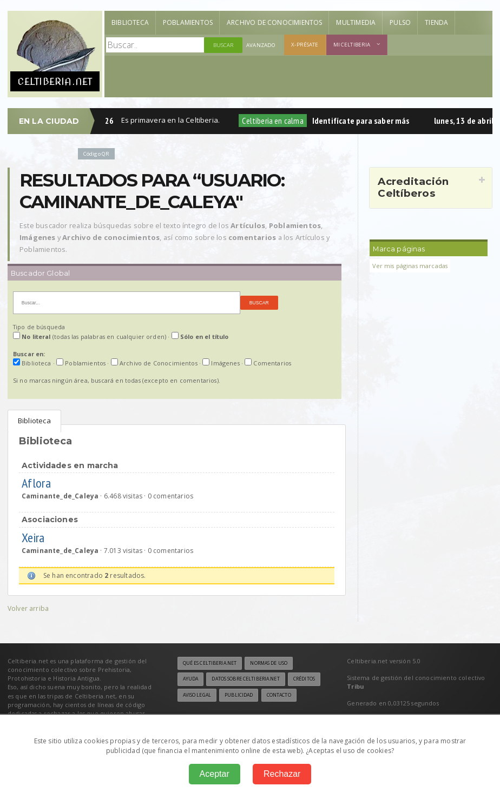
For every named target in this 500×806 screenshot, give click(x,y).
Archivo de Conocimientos (274, 22)
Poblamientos (188, 22)
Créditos (304, 679)
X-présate (304, 44)
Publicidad (239, 695)
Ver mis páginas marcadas (410, 266)
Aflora (38, 483)
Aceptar (214, 773)
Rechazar (282, 773)
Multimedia (356, 22)
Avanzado (260, 45)
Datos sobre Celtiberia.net (245, 679)
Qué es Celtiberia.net (210, 663)
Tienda (436, 22)
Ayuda (191, 679)
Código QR (96, 153)
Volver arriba (28, 608)
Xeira (35, 537)
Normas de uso (268, 663)
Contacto (279, 695)
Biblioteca (130, 22)
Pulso (400, 22)
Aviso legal (197, 695)
